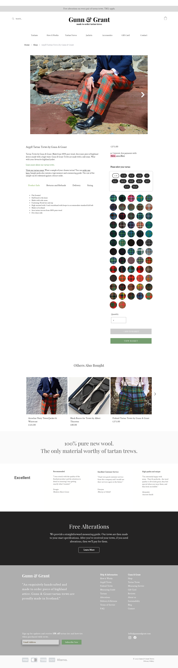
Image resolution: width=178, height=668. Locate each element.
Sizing (90, 185)
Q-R (139, 181)
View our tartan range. (35, 170)
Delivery (76, 185)
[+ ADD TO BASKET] (131, 331)
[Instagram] (130, 637)
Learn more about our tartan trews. (40, 165)
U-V (126, 186)
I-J (147, 175)
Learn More (120, 156)
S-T (147, 181)
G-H (139, 175)
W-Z (135, 186)
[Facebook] (135, 637)
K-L (115, 181)
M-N (123, 181)
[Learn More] (88, 550)
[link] (165, 18)
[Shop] (35, 44)
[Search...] (19, 18)
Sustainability (134, 601)
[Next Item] (142, 94)
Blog (130, 604)
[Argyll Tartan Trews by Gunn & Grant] (57, 44)
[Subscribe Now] (71, 642)
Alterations (105, 597)
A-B (115, 175)
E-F (131, 175)
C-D (123, 175)
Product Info (34, 185)
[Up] (155, 394)
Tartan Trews (134, 582)
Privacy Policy (149, 661)
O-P (131, 181)
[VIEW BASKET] (131, 341)
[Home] (27, 44)
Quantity (115, 314)
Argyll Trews (106, 582)
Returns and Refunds (56, 185)
